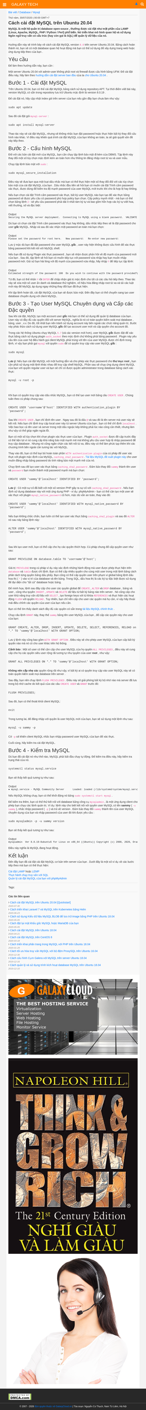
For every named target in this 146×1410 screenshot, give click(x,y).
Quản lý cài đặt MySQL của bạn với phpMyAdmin (37, 878)
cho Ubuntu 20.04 (95, 75)
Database (25, 12)
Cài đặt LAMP (16, 871)
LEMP (35, 871)
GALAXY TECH (24, 4)
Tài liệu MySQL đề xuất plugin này (106, 456)
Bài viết (12, 12)
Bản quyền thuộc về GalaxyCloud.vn (53, 1406)
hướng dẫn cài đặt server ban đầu (56, 75)
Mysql (36, 12)
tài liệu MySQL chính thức (98, 608)
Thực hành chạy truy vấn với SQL (28, 875)
